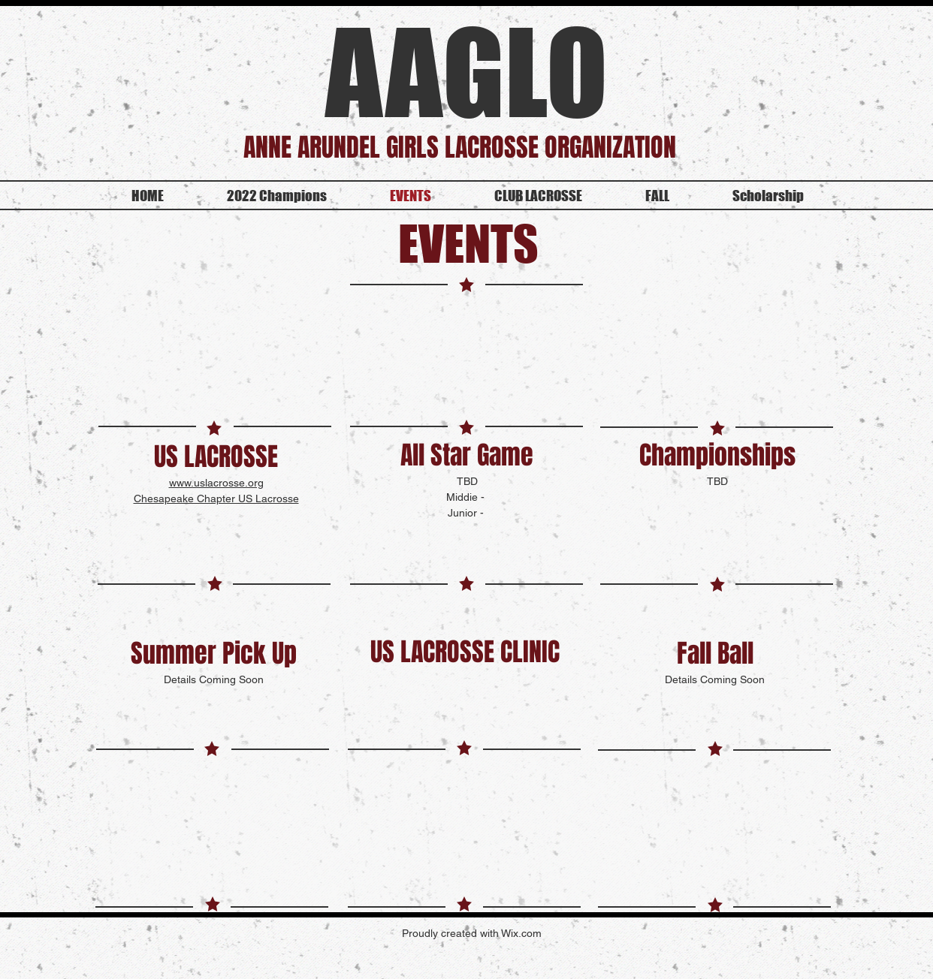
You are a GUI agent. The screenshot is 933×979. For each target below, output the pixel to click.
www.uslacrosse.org (216, 483)
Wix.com (521, 933)
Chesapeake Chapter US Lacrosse (216, 499)
